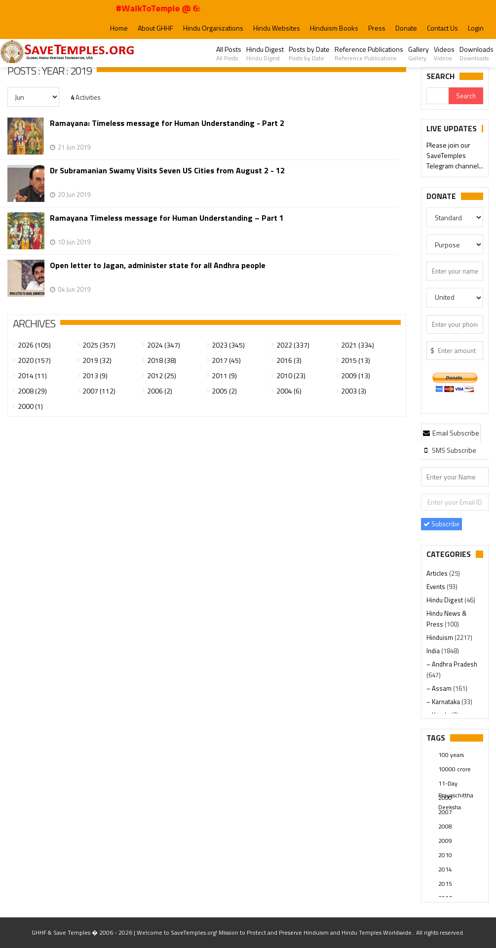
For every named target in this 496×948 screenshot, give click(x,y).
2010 (445, 855)
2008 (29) (32, 391)
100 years (451, 754)
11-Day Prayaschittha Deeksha (455, 784)
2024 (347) (163, 345)
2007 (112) (98, 391)
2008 (445, 826)
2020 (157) (34, 360)
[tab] (451, 432)
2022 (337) (292, 345)
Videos (444, 53)
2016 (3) (289, 360)
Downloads (476, 53)
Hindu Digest (265, 53)
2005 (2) (224, 391)
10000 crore (454, 769)
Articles (437, 573)
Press (376, 28)
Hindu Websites (276, 28)
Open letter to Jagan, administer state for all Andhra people (158, 265)
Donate (406, 28)
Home (119, 28)
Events (436, 587)
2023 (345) (228, 345)
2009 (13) (355, 375)
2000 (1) (30, 406)
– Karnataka (443, 702)
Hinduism (440, 637)
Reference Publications (369, 53)
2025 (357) (98, 345)
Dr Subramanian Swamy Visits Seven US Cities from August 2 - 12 (167, 170)
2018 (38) (161, 360)
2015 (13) (355, 360)
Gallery (418, 53)
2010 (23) (290, 375)
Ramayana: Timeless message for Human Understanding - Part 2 (167, 123)
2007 (445, 812)
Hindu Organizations (213, 28)
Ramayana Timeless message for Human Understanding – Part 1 (167, 218)
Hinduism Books (334, 28)
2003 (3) (353, 391)
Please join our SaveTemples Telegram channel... (454, 155)
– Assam (439, 688)
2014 (445, 869)
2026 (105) (34, 345)
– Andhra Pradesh (451, 664)
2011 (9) (224, 375)
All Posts (228, 53)
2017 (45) (226, 360)
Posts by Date (309, 53)
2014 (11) (32, 375)
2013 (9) (95, 375)
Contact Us (442, 28)
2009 (445, 840)
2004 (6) (289, 391)
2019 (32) (97, 360)
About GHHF (155, 28)
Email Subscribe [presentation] (451, 433)
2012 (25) (161, 375)
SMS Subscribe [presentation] (449, 450)
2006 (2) (159, 391)
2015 (445, 883)
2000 (445, 797)
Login (476, 28)
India (433, 651)
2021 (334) (357, 345)
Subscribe (441, 524)
